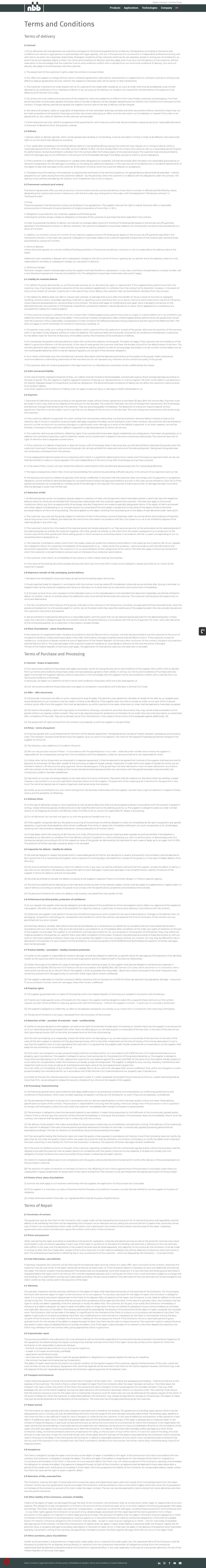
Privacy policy (62, 1563)
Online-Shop (175, 2)
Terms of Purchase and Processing (54, 654)
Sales (155, 2)
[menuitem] (177, 7)
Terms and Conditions (99, 1563)
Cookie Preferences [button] (118, 1563)
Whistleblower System (79, 1563)
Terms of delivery (39, 36)
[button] (6, 1561)
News (26, 1563)
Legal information (46, 1563)
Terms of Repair (38, 1205)
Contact (164, 2)
